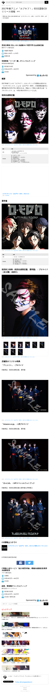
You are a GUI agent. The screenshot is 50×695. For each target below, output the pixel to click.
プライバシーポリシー (25, 691)
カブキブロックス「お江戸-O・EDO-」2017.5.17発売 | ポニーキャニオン (19, 41)
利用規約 (25, 689)
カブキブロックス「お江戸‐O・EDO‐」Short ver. (15, 193)
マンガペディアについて (25, 686)
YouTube (7, 195)
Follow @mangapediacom (23, 682)
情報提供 (25, 687)
